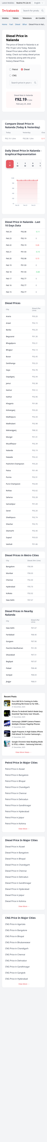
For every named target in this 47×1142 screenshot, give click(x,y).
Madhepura (11, 417)
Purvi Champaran (13, 484)
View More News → (23, 752)
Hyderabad (10, 586)
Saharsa (9, 497)
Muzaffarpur (11, 443)
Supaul (9, 537)
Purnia (8, 477)
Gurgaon (9, 641)
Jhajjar (8, 681)
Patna (8, 470)
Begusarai (10, 336)
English (38, 3)
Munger (9, 437)
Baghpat (9, 661)
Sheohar (9, 524)
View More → (24, 828)
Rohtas (9, 490)
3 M (25, 164)
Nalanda (9, 450)
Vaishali (9, 544)
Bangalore (10, 566)
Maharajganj (11, 430)
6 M (33, 164)
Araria (8, 316)
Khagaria (9, 403)
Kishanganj (10, 410)
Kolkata (9, 593)
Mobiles (5, 18)
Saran (8, 510)
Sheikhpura (10, 517)
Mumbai (9, 573)
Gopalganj (10, 376)
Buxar (8, 356)
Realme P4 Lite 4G (23, 3)
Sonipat (9, 675)
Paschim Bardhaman (14, 648)
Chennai (9, 580)
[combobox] (33, 10)
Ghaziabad (10, 655)
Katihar (9, 397)
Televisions (27, 18)
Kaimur (9, 390)
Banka (8, 330)
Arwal (8, 323)
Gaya (8, 370)
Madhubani (10, 423)
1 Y (40, 164)
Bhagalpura (11, 343)
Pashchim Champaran (15, 464)
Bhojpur (9, 350)
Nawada (9, 457)
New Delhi (10, 600)
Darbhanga (10, 363)
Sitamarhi (10, 531)
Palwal (8, 668)
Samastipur (10, 504)
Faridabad (10, 634)
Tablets (16, 18)
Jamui (8, 383)
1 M (17, 164)
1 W (10, 164)
